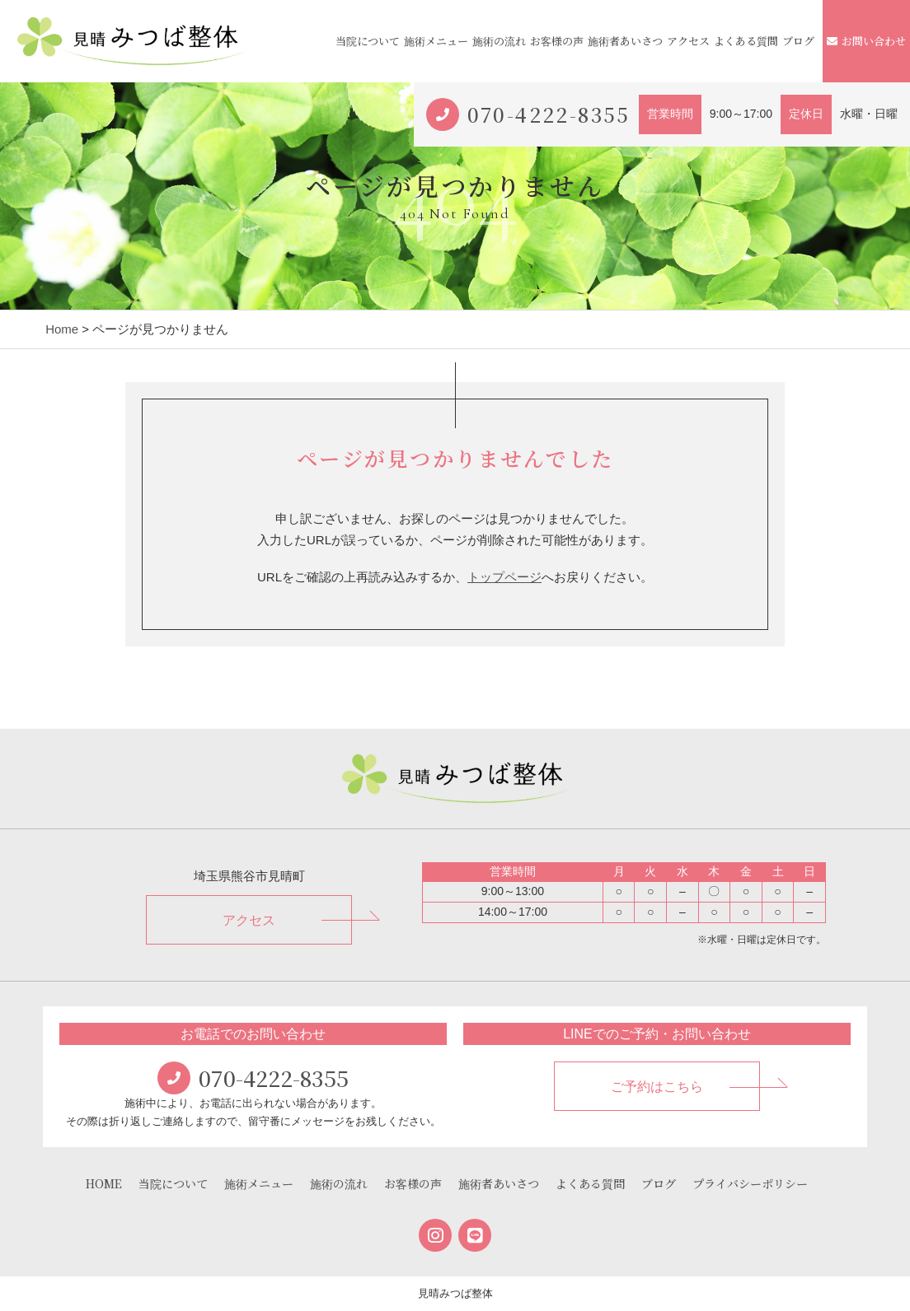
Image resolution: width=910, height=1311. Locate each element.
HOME (104, 1183)
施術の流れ (499, 41)
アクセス (688, 41)
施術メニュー (436, 41)
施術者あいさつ (625, 41)
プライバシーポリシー (750, 1183)
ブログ (798, 41)
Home (61, 329)
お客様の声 (557, 41)
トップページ (504, 577)
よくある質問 (746, 41)
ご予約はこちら (657, 1087)
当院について (367, 41)
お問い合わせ (866, 41)
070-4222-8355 (549, 114)
